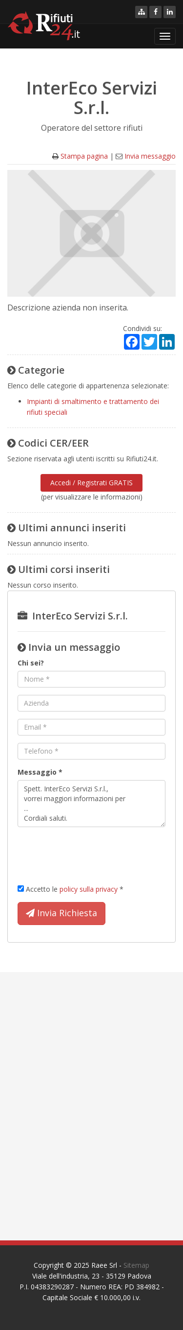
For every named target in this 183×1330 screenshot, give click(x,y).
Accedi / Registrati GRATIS (91, 482)
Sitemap (136, 1265)
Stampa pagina (84, 156)
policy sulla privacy (89, 889)
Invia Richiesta (61, 913)
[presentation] (92, 853)
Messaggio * (40, 772)
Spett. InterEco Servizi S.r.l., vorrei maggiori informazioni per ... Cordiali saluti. (91, 803)
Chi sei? (31, 662)
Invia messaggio (150, 156)
